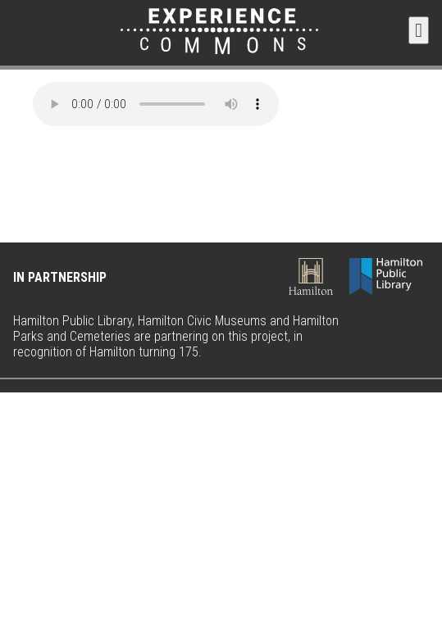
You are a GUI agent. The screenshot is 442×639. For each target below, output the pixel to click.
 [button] (418, 30)
